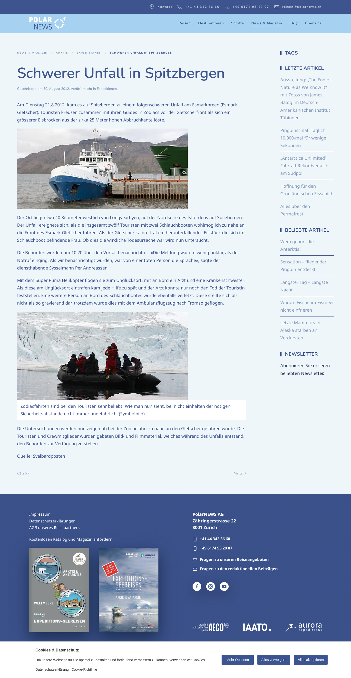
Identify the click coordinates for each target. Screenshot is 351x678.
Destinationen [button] (211, 23)
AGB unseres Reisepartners (54, 527)
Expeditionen (107, 88)
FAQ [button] (293, 23)
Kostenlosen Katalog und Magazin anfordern (70, 539)
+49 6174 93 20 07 (246, 6)
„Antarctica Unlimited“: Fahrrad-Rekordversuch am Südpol (304, 165)
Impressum (39, 514)
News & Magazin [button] (266, 23)
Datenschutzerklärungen (52, 521)
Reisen (184, 23)
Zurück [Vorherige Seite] (23, 473)
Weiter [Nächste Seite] (240, 473)
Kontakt (160, 6)
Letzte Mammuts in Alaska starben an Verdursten (300, 330)
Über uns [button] (313, 23)
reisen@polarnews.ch (298, 6)
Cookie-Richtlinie (84, 669)
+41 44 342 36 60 (198, 6)
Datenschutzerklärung (52, 669)
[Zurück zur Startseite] (47, 23)
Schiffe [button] (237, 23)
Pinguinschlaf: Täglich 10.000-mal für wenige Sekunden (303, 137)
